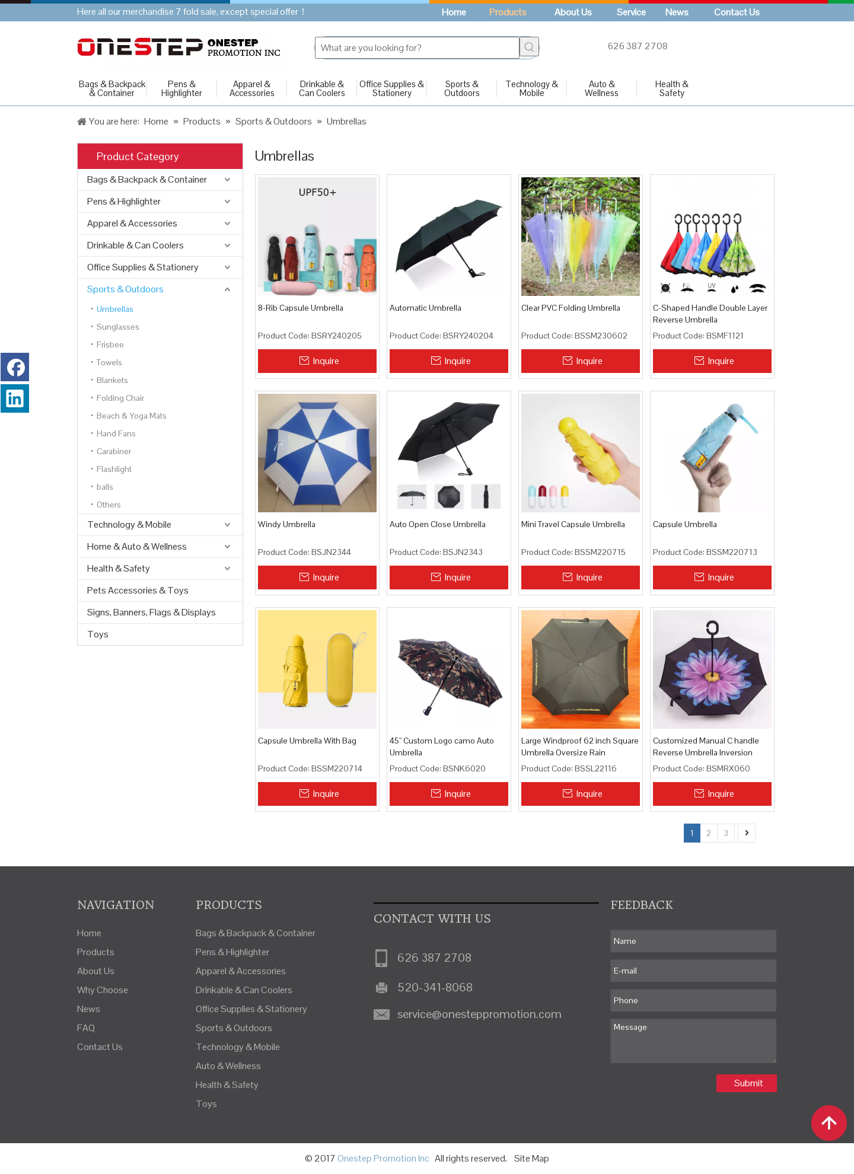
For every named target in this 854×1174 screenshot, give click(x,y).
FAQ (86, 1028)
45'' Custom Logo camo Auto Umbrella (442, 746)
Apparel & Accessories (252, 88)
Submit (748, 1083)
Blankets (112, 380)
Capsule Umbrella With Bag (307, 740)
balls (105, 486)
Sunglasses (118, 326)
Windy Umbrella (287, 524)
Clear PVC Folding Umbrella (570, 307)
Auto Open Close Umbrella (438, 524)
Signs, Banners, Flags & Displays (151, 612)
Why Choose (102, 990)
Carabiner (114, 451)
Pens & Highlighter (181, 88)
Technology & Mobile (531, 88)
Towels (109, 362)
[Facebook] (15, 367)
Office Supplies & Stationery (391, 88)
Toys (98, 634)
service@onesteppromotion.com (479, 1014)
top (829, 1123)
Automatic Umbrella (425, 307)
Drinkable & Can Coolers (322, 88)
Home (89, 933)
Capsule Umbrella (685, 524)
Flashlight (114, 469)
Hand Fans (116, 433)
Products (95, 952)
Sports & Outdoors (462, 88)
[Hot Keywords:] (529, 46)
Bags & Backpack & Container (112, 88)
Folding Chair (120, 398)
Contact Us (100, 1047)
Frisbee (110, 344)
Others (109, 504)
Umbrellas (115, 309)
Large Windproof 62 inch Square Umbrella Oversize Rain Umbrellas (580, 746)
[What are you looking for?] (417, 48)
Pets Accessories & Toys (138, 590)
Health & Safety (672, 88)
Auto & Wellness (602, 88)
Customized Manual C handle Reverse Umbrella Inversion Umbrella (706, 746)
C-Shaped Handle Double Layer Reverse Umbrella (710, 313)
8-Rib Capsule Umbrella (300, 307)
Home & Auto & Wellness (137, 546)
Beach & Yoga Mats (132, 415)
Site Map (531, 1158)
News (88, 1009)
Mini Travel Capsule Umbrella (573, 524)
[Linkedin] (15, 398)
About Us (95, 971)
